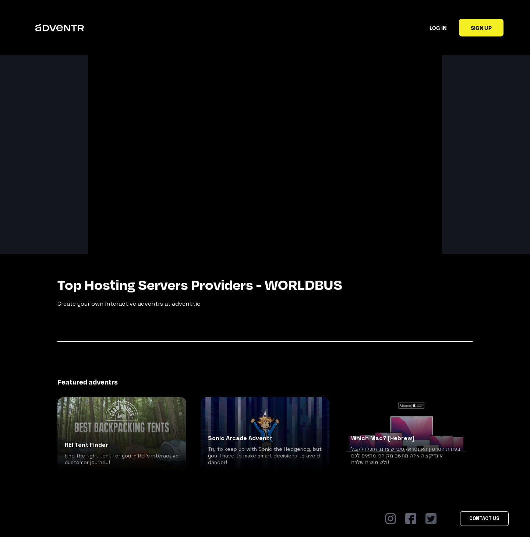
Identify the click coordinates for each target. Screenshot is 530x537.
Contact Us (484, 518)
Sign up (481, 27)
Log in (438, 27)
